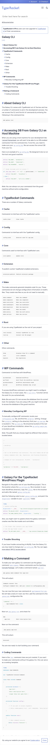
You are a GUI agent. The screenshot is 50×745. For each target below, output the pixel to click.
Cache (7, 54)
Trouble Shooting (11, 87)
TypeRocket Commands (12, 51)
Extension (8, 63)
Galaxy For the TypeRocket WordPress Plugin (20, 84)
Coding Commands (11, 94)
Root (6, 69)
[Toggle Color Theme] (47, 8)
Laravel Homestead (9, 140)
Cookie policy (35, 740)
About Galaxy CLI (9, 45)
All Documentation (8, 22)
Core (6, 60)
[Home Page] (10, 9)
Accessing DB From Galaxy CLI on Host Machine (21, 48)
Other (7, 73)
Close (45, 740)
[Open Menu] (42, 7)
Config (7, 57)
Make (6, 66)
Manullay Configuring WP (14, 80)
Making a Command (10, 91)
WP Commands (8, 77)
